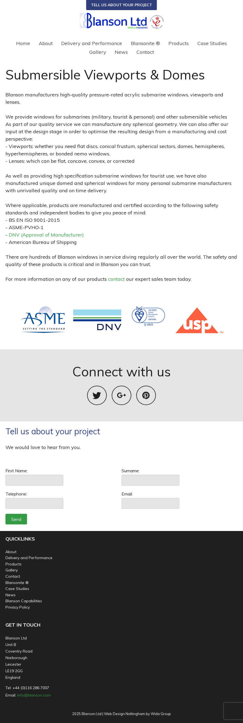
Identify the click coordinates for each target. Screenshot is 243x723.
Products (178, 43)
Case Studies (212, 43)
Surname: (131, 470)
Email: (127, 494)
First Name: (16, 470)
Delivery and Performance (91, 43)
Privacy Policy (17, 607)
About (46, 43)
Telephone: (16, 494)
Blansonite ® (145, 43)
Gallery (97, 52)
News (121, 52)
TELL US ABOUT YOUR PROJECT (121, 4)
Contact (145, 52)
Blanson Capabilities (23, 600)
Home (23, 43)
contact (116, 279)
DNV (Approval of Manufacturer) (46, 235)
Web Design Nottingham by (127, 714)
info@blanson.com (34, 695)
